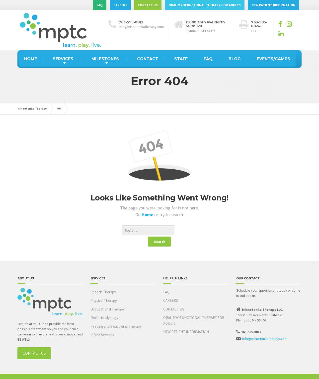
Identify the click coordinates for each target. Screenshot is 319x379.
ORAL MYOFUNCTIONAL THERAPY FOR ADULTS (204, 5)
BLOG (235, 59)
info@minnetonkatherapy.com (264, 328)
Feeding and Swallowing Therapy (116, 316)
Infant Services (102, 324)
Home (148, 214)
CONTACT (147, 59)
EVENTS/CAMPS (273, 59)
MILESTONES (105, 59)
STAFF (181, 59)
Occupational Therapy (107, 299)
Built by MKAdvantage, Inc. (37, 371)
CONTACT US (148, 5)
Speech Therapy (103, 282)
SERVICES (63, 59)
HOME (30, 59)
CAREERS (120, 5)
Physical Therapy (103, 290)
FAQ (99, 5)
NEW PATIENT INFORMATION (273, 5)
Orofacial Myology (104, 307)
